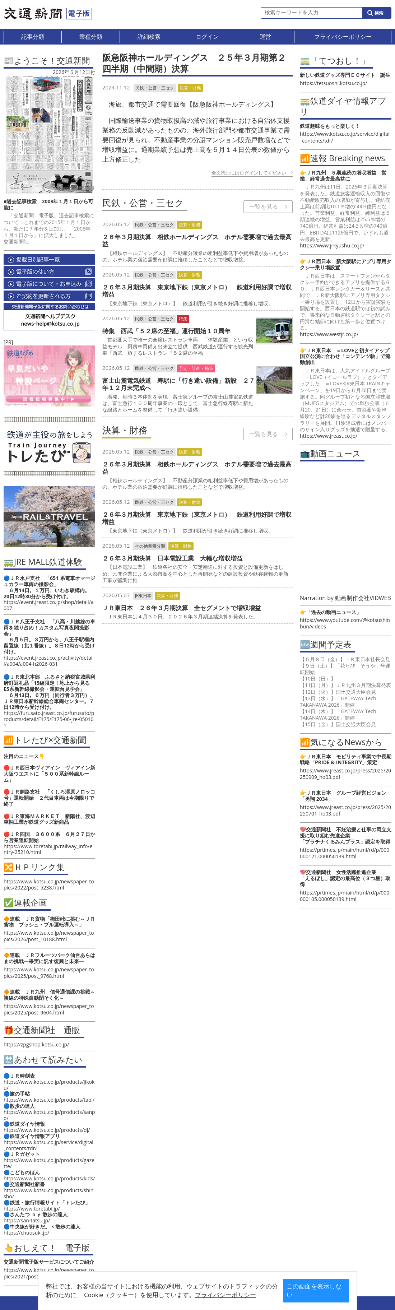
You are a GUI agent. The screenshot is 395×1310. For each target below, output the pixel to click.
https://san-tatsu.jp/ (27, 1220)
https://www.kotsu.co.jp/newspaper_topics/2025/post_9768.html (49, 972)
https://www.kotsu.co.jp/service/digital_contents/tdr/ (48, 1145)
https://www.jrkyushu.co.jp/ (332, 245)
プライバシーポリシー (186, 1295)
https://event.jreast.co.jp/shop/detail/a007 (49, 605)
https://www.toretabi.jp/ (32, 1208)
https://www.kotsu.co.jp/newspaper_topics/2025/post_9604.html (49, 1009)
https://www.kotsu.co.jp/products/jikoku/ (49, 1084)
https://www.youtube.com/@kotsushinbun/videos (345, 623)
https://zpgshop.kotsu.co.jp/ (36, 1044)
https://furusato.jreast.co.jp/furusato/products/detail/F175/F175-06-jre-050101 (49, 719)
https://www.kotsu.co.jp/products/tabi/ (49, 1099)
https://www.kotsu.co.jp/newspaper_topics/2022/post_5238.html (49, 884)
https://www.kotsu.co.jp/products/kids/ (49, 1178)
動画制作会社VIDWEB (363, 598)
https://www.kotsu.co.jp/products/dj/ (47, 1129)
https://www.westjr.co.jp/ (329, 334)
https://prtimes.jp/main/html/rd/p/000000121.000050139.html (344, 853)
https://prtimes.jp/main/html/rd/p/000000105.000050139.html (344, 895)
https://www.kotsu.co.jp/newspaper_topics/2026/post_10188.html (49, 936)
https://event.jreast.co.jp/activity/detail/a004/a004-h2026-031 (48, 660)
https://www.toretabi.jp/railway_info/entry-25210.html (48, 849)
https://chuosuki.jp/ (26, 1232)
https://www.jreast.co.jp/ (328, 435)
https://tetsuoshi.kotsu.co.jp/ (333, 83)
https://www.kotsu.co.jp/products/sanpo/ (49, 1115)
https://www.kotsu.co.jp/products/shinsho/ (48, 1193)
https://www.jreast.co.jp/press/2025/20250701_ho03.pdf (345, 810)
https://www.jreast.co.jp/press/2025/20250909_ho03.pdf (345, 773)
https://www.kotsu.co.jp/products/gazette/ (49, 1163)
